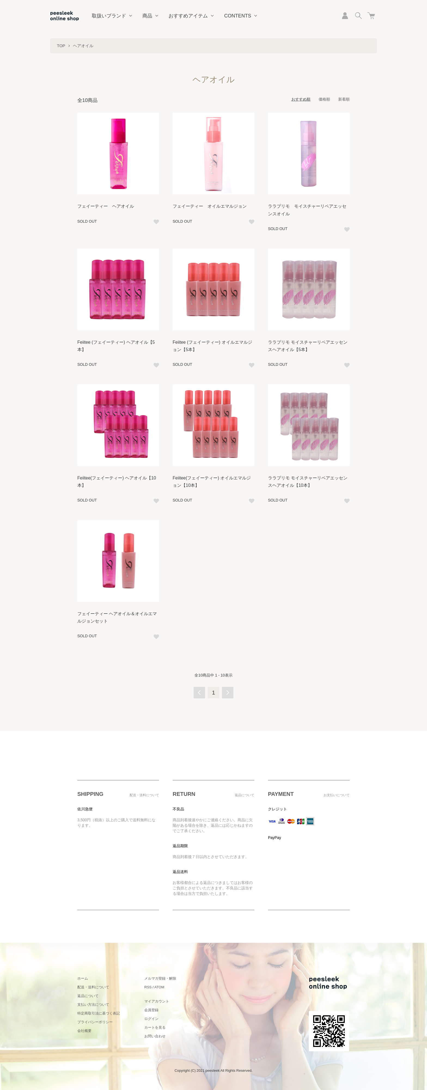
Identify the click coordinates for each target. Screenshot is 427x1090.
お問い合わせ (155, 1036)
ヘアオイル (83, 45)
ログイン (151, 1019)
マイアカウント (156, 1001)
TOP (61, 45)
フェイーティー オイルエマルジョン (210, 206)
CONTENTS (237, 16)
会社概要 (84, 1031)
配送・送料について (93, 987)
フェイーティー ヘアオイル (105, 206)
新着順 (344, 99)
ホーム (82, 978)
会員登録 (151, 1010)
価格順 (324, 99)
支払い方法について (93, 1005)
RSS (148, 987)
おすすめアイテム (188, 16)
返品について (88, 996)
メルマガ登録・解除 (160, 978)
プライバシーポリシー (95, 1022)
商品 (147, 16)
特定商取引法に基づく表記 (98, 1013)
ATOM (159, 987)
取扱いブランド (109, 16)
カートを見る (155, 1027)
